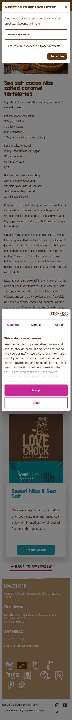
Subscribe (57, 56)
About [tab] (59, 324)
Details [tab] (36, 324)
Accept (36, 390)
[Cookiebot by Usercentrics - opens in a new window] (51, 314)
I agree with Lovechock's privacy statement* (34, 45)
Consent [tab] (13, 324)
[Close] (65, 7)
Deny (36, 402)
